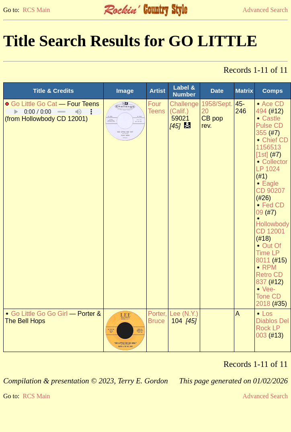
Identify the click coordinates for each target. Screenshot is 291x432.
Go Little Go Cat (34, 103)
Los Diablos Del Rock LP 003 (272, 324)
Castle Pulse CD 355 (269, 125)
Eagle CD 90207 (270, 187)
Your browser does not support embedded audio (53, 111)
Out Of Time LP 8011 (268, 253)
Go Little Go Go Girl (39, 313)
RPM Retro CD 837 (269, 274)
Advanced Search (265, 9)
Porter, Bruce (157, 317)
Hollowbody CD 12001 (272, 228)
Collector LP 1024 (272, 165)
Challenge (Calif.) (184, 107)
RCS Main (36, 9)
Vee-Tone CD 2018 (268, 296)
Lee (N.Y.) (184, 313)
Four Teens (156, 107)
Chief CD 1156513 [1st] (272, 147)
